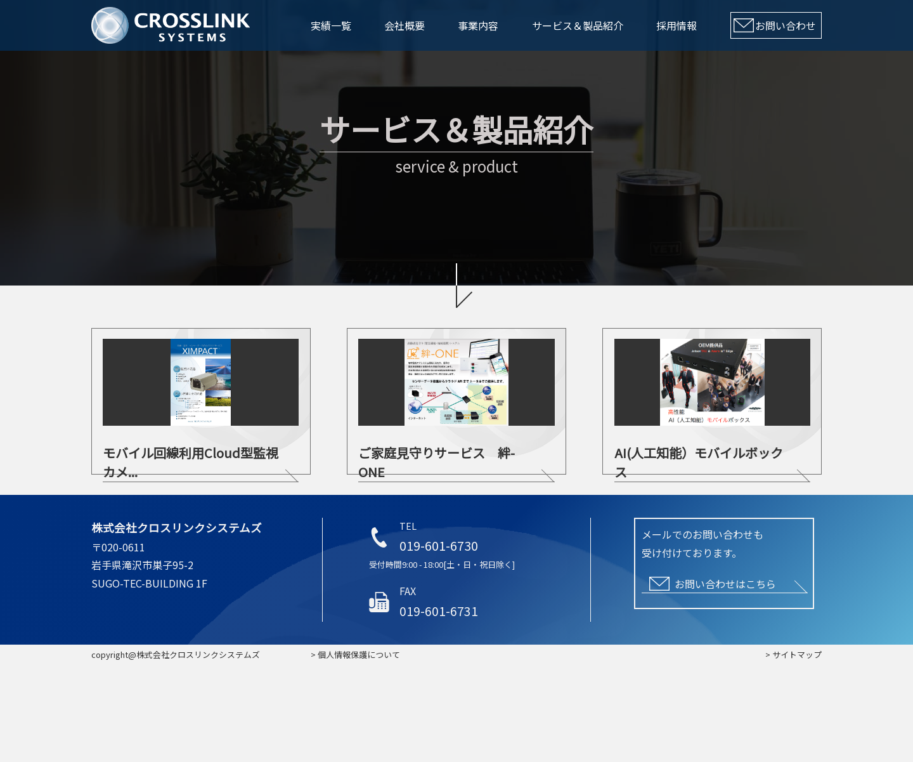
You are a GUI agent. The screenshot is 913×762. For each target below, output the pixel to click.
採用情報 (676, 25)
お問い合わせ (785, 25)
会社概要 (404, 25)
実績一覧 (331, 25)
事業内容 (478, 25)
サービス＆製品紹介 (577, 25)
